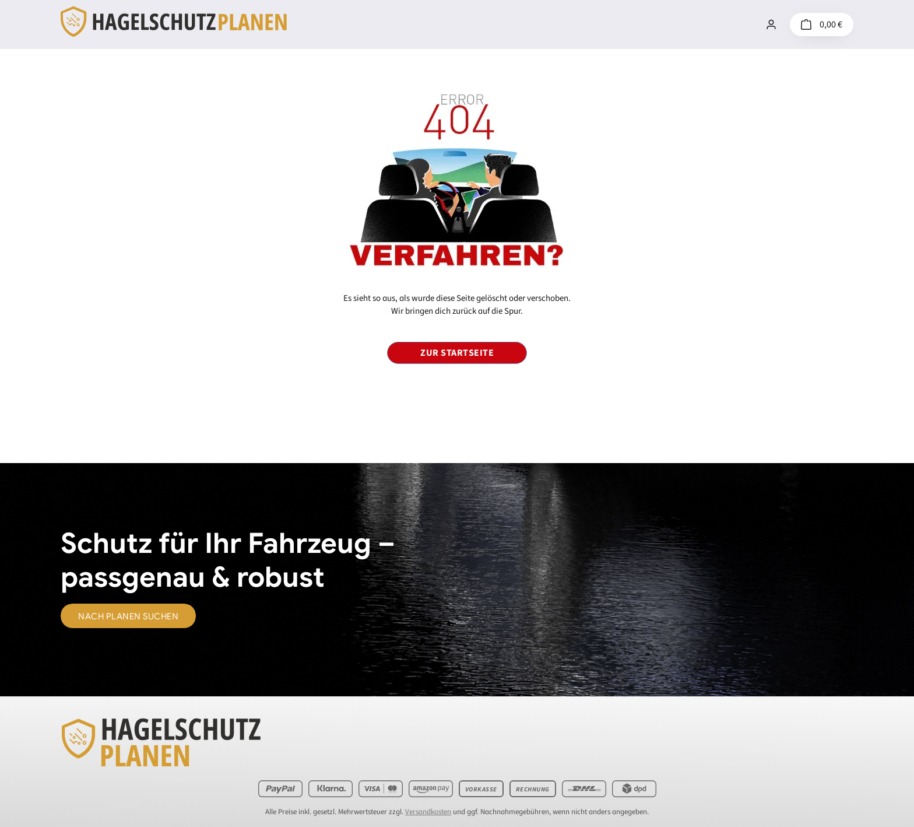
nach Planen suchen (128, 616)
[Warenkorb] (821, 24)
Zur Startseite (457, 352)
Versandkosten (428, 812)
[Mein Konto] (771, 24)
